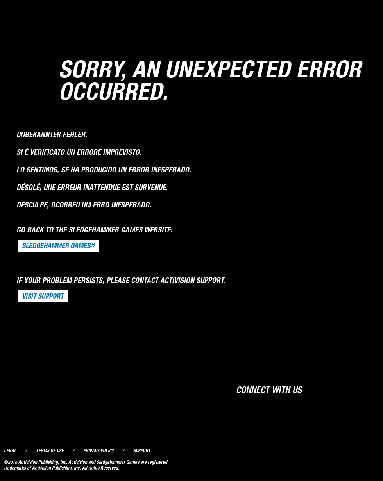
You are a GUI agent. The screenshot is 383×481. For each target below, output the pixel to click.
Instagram (370, 389)
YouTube (354, 389)
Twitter (340, 389)
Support (141, 450)
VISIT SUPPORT (43, 296)
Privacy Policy (98, 450)
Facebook (325, 389)
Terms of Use (50, 450)
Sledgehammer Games (58, 245)
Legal (10, 450)
